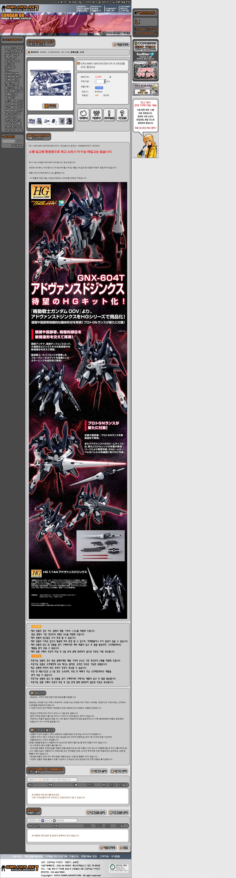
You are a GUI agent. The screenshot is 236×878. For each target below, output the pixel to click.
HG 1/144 (65, 52)
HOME (43, 52)
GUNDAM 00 (53, 52)
